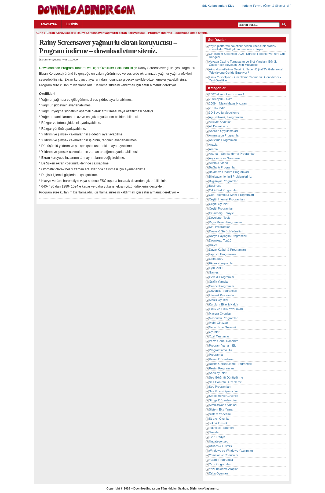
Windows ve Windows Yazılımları (231, 450)
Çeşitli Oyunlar (219, 204)
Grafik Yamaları (219, 281)
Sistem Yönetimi (220, 414)
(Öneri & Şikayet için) (276, 5)
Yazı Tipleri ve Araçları (224, 468)
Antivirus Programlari (223, 140)
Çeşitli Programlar (221, 208)
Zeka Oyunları (218, 473)
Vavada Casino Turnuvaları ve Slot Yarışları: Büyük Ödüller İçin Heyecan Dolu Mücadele (243, 63)
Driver (213, 245)
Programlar (216, 354)
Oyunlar (214, 331)
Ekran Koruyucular (59, 32)
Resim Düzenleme (221, 359)
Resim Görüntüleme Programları (230, 363)
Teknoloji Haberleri (221, 427)
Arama (213, 149)
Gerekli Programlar (221, 277)
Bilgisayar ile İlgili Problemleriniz (230, 176)
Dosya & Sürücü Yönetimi (226, 231)
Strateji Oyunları (220, 418)
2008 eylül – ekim (220, 98)
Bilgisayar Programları (224, 181)
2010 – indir (217, 108)
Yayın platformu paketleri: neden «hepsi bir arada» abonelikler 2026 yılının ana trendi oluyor (242, 47)
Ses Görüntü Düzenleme (225, 382)
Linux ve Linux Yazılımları (226, 309)
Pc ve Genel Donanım (223, 341)
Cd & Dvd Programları (223, 190)
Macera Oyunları (220, 313)
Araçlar (213, 144)
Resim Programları (221, 368)
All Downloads (218, 126)
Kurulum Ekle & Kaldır (223, 304)
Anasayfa (49, 24)
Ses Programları (220, 386)
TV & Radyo (217, 436)
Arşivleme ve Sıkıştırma (225, 158)
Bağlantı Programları (223, 167)
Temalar (214, 432)
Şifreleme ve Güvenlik (223, 395)
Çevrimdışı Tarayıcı (222, 213)
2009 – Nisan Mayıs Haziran (228, 103)
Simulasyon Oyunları (223, 404)
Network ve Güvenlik (223, 327)
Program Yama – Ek (222, 345)
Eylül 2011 (216, 267)
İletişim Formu (252, 5)
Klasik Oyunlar (218, 299)
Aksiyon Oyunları (220, 121)
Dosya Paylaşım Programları (228, 235)
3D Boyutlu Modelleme (224, 112)
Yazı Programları (220, 464)
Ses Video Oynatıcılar (223, 391)
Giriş (39, 32)
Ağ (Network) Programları (226, 117)
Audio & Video (218, 162)
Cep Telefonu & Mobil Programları (231, 194)
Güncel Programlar (221, 286)
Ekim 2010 (216, 258)
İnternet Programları (222, 295)
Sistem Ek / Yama (221, 409)
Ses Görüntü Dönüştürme (226, 377)
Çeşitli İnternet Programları (227, 199)
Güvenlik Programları (223, 290)
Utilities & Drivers (220, 446)
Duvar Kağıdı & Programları (227, 249)
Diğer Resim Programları (225, 222)
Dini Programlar (219, 226)
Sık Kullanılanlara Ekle (218, 5)
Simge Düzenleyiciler (223, 400)
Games (214, 272)
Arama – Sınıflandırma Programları (232, 153)
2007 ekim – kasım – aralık (227, 94)
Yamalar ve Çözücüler (223, 455)
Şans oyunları (218, 373)
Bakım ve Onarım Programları (229, 172)
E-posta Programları (222, 254)
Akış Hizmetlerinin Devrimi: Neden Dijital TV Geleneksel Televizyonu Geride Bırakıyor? (246, 71)
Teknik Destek (218, 423)
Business (215, 185)
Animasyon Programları (224, 135)
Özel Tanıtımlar (219, 336)
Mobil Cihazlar (218, 322)
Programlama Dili (220, 350)
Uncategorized (218, 441)
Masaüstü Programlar (223, 318)
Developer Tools (220, 217)
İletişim (72, 24)
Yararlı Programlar (221, 459)
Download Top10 (220, 240)
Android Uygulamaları (223, 130)
